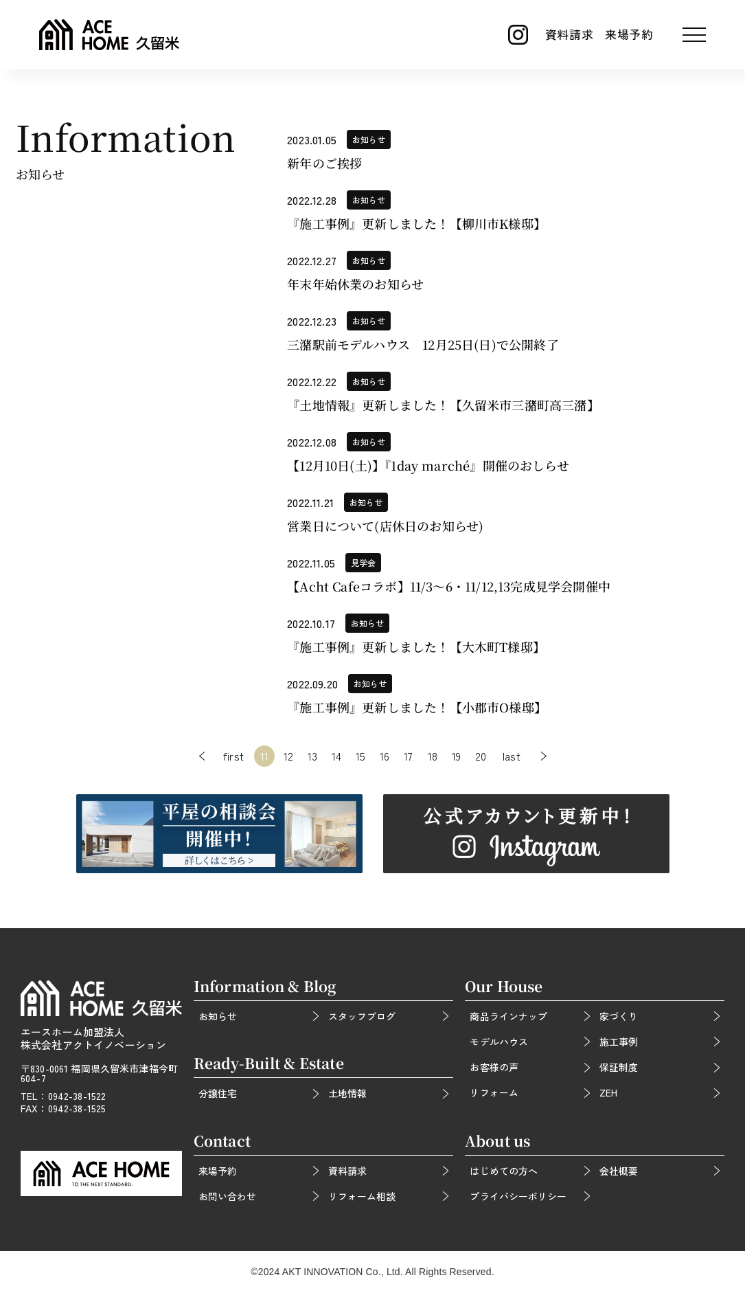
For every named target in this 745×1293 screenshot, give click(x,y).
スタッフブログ (362, 1016)
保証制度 (618, 1067)
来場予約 (629, 34)
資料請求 (569, 34)
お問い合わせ (227, 1196)
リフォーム (494, 1092)
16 (384, 755)
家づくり (618, 1016)
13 (312, 755)
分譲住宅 (217, 1093)
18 (432, 755)
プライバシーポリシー (518, 1196)
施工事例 (618, 1041)
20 (480, 755)
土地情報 (347, 1093)
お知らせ (217, 1016)
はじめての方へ (503, 1171)
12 (288, 755)
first (233, 755)
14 (336, 755)
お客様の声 (494, 1067)
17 (408, 755)
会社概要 (618, 1171)
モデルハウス (498, 1041)
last (511, 755)
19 (456, 755)
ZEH (608, 1092)
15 (360, 755)
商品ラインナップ (508, 1016)
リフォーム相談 (362, 1196)
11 (264, 755)
